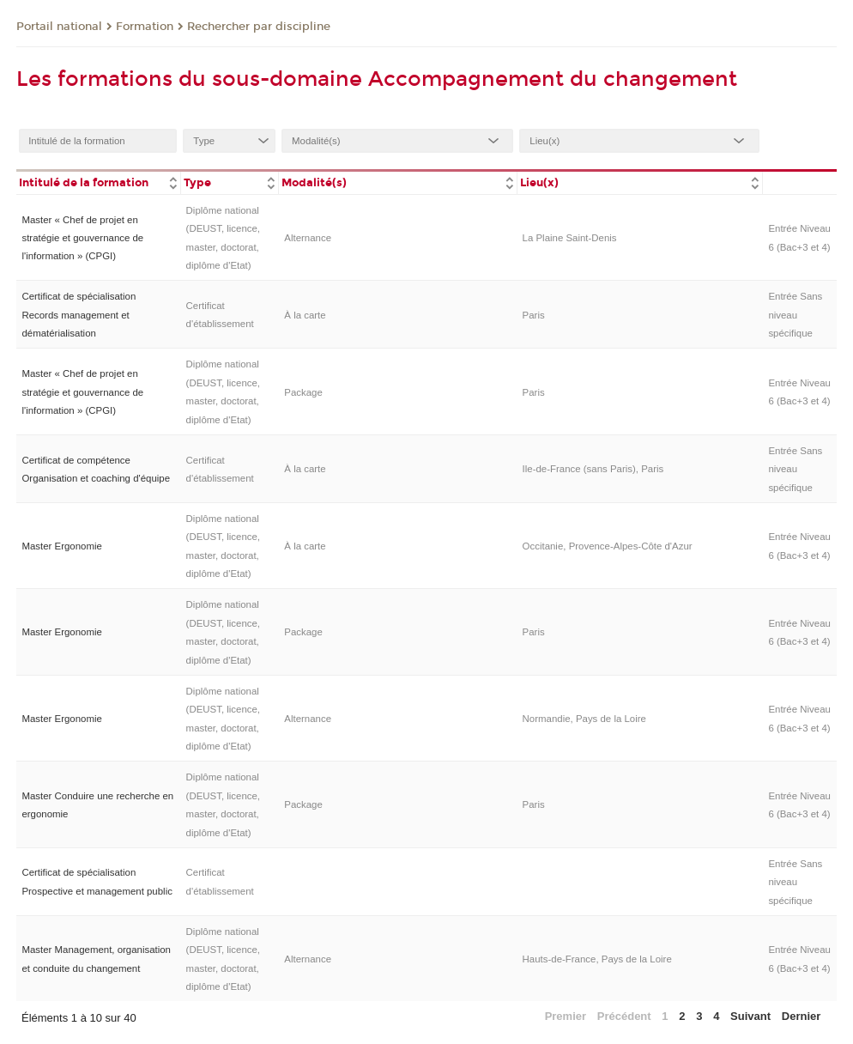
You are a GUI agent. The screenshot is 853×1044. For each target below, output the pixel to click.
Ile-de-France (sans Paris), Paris (593, 469)
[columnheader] (98, 181)
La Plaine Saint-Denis (570, 238)
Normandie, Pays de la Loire (584, 718)
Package (303, 392)
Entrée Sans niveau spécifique (795, 314)
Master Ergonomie (61, 546)
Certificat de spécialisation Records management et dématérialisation (78, 314)
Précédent (624, 1016)
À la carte (304, 315)
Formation (144, 26)
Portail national (59, 26)
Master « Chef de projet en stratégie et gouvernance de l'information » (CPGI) (82, 238)
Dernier (801, 1016)
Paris (534, 315)
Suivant (750, 1016)
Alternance (307, 238)
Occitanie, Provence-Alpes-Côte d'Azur (608, 546)
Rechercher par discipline (258, 26)
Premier (565, 1016)
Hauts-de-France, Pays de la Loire (597, 959)
